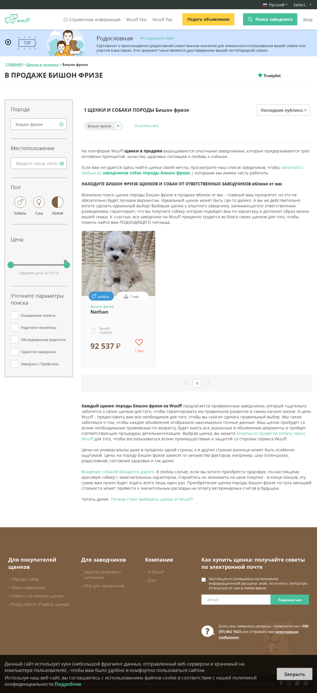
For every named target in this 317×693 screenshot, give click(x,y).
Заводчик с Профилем (40, 364)
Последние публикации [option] (286, 110)
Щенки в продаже (42, 64)
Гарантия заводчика (38, 351)
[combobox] (39, 124)
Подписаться (289, 599)
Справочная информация (91, 19)
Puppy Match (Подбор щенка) (40, 604)
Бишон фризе (99, 126)
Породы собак (25, 579)
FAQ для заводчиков (104, 585)
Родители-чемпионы (38, 327)
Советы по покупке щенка (37, 596)
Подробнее (68, 684)
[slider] (11, 265)
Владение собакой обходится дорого (117, 471)
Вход (307, 19)
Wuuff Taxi (136, 19)
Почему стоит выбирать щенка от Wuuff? (152, 499)
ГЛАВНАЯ (13, 64)
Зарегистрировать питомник (102, 574)
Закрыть (294, 674)
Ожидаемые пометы (38, 315)
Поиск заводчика (273, 19)
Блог (152, 580)
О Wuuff (156, 572)
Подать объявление (208, 19)
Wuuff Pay (162, 19)
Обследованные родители (43, 339)
